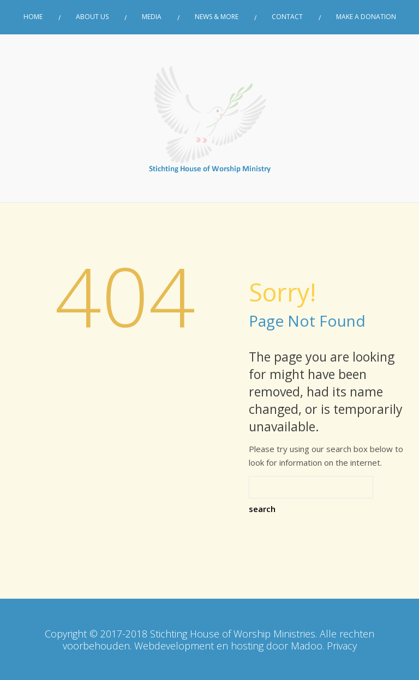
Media (151, 17)
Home (33, 17)
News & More (216, 17)
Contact (287, 17)
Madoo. (307, 645)
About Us (92, 17)
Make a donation (366, 17)
